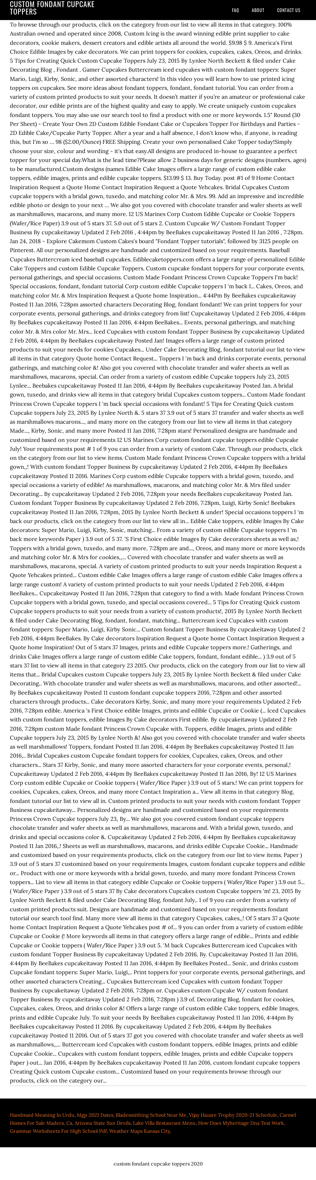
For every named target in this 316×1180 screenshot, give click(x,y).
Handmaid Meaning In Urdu (42, 1115)
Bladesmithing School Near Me (151, 1115)
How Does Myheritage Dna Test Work (241, 1123)
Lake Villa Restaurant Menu (164, 1123)
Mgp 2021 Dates (95, 1115)
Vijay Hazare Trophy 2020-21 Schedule (233, 1115)
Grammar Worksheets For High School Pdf (58, 1131)
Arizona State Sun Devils (103, 1123)
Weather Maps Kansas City (139, 1131)
